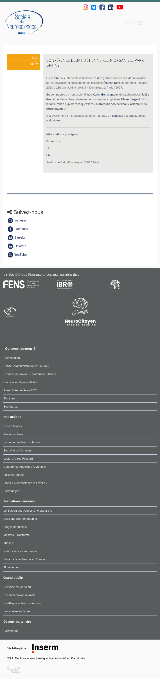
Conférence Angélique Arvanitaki (24, 466)
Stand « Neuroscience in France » (25, 483)
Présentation (11, 358)
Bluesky (16, 237)
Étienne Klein (112, 82)
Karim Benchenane (105, 94)
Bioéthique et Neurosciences (22, 603)
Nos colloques (12, 426)
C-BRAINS (53, 78)
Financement (11, 567)
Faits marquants (13, 474)
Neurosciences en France (20, 551)
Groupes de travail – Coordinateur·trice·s (29, 374)
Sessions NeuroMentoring (20, 518)
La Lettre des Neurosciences (22, 442)
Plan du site (78, 658)
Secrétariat (10, 406)
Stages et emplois (15, 527)
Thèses (8, 543)
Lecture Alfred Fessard (18, 458)
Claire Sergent (130, 99)
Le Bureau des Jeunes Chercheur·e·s (27, 510)
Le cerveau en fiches (16, 611)
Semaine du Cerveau (17, 450)
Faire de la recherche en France (24, 559)
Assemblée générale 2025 (20, 390)
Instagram (17, 220)
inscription (116, 115)
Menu (134, 23)
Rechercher (149, 22)
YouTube (17, 254)
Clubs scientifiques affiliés (20, 382)
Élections (9, 398)
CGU (10, 658)
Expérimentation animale (19, 595)
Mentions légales (25, 658)
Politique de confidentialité (53, 658)
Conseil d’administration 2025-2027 (26, 366)
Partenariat (10, 631)
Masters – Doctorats (16, 535)
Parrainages (11, 491)
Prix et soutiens (13, 434)
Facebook (17, 229)
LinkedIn (16, 246)
